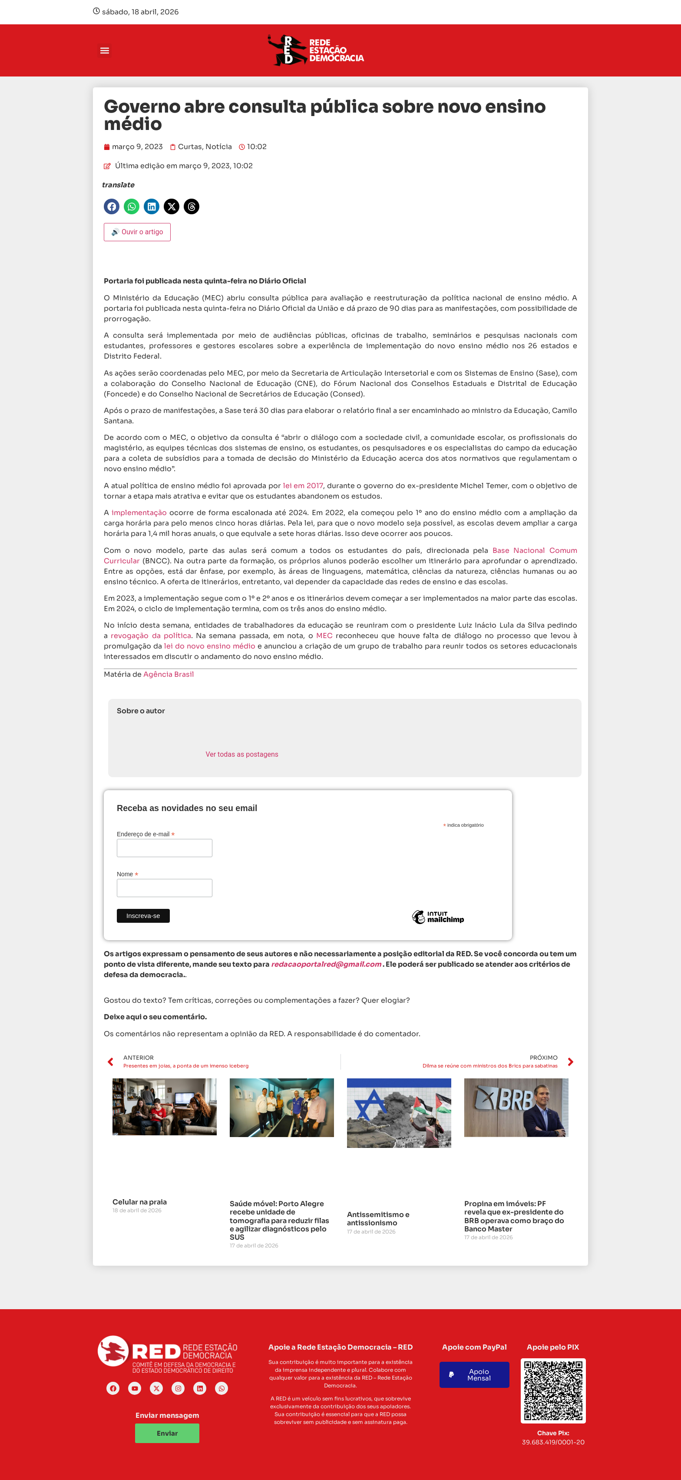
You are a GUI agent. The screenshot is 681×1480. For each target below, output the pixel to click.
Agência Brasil (168, 674)
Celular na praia (139, 1202)
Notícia (218, 146)
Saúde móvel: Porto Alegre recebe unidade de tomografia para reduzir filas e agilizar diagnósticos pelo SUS (279, 1220)
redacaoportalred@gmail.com (326, 964)
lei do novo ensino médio (209, 646)
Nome (127, 874)
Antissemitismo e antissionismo (378, 1218)
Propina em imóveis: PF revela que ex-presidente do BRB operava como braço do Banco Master (514, 1216)
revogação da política (151, 635)
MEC (326, 635)
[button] (104, 50)
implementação (139, 512)
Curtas (190, 146)
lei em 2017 (303, 485)
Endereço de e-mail (146, 834)
